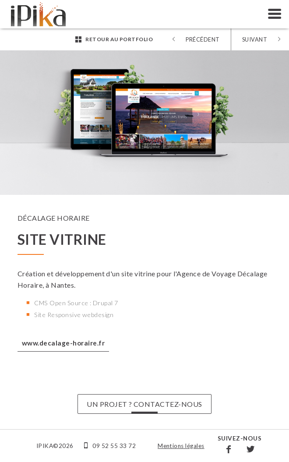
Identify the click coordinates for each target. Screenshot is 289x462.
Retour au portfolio (119, 39)
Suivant (254, 39)
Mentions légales (181, 445)
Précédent (202, 39)
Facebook (229, 449)
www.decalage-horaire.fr (63, 343)
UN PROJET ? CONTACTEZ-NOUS (144, 404)
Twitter (250, 449)
